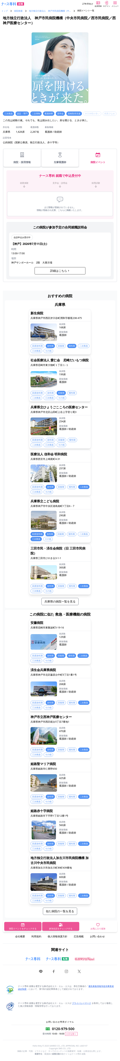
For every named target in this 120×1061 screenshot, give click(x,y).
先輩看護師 (60, 158)
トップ (4, 11)
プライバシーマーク (81, 1003)
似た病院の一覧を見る (60, 911)
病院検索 (18, 11)
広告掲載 (79, 936)
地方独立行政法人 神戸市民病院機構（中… (50, 11)
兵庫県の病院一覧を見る (60, 601)
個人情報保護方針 (57, 936)
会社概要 (20, 936)
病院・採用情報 (22, 158)
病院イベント (98, 158)
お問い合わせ (97, 936)
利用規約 (36, 936)
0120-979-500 (63, 1028)
